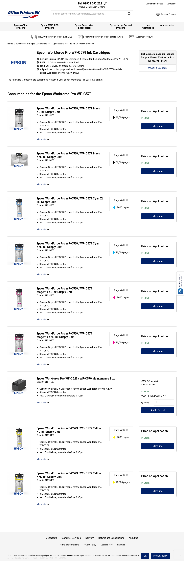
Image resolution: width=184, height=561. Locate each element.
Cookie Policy (107, 545)
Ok (145, 556)
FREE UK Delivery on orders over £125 (55, 37)
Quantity (144, 402)
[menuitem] (20, 26)
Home (10, 44)
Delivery (89, 538)
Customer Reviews (144, 37)
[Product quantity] (164, 403)
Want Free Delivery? (153, 395)
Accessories (167, 25)
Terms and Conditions (69, 545)
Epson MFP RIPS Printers (50, 26)
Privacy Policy (90, 545)
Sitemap (121, 545)
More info (41, 139)
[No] (180, 555)
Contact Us (172, 4)
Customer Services (154, 4)
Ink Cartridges (148, 26)
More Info (158, 126)
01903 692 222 (92, 3)
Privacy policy (160, 556)
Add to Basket (158, 410)
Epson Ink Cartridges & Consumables (33, 44)
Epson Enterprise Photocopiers (84, 26)
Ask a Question (157, 68)
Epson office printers (21, 26)
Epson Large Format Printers (121, 26)
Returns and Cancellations (111, 538)
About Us (133, 538)
